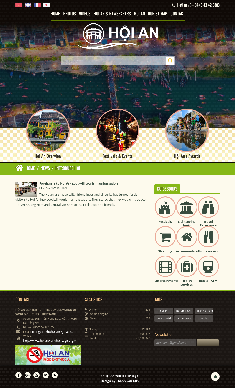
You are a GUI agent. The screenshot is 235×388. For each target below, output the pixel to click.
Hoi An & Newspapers (112, 14)
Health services (186, 282)
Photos (69, 14)
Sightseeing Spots (186, 223)
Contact (177, 14)
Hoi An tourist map (150, 14)
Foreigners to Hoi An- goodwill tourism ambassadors (78, 183)
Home (55, 14)
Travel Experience (208, 223)
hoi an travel (183, 311)
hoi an (164, 311)
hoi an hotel (164, 318)
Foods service (208, 251)
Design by (120, 381)
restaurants (184, 318)
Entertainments (166, 281)
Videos (84, 14)
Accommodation (188, 251)
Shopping (165, 251)
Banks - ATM (208, 281)
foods (203, 318)
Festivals (165, 222)
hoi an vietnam (204, 311)
